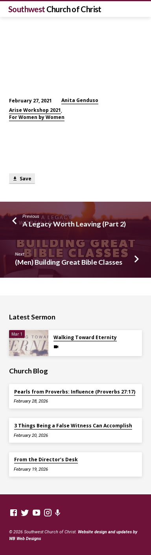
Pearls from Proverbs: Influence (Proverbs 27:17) (74, 391)
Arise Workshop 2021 (35, 110)
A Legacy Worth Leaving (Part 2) (74, 223)
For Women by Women (36, 117)
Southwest (54, 9)
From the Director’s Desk (46, 459)
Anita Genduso (79, 100)
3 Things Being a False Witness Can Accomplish (73, 425)
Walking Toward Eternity (85, 337)
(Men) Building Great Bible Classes (68, 262)
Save (21, 178)
